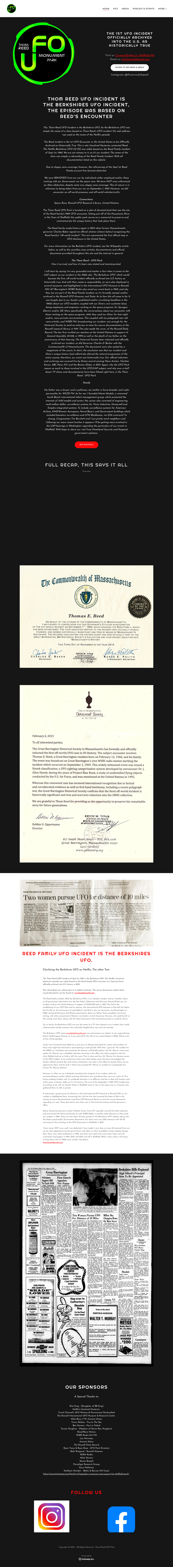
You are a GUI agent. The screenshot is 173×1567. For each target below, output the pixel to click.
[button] (162, 8)
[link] (11, 8)
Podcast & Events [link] (143, 9)
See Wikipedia (86, 445)
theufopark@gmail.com (135, 59)
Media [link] (125, 9)
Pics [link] (115, 9)
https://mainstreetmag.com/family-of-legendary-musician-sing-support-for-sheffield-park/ (86, 1474)
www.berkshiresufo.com (84, 993)
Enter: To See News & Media (129, 67)
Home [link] (106, 9)
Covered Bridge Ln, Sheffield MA (134, 55)
